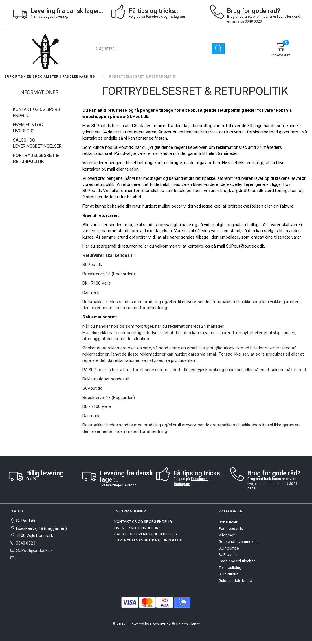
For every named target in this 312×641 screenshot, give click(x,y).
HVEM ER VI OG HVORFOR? (28, 127)
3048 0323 (25, 543)
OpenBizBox (160, 624)
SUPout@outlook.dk (34, 550)
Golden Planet (188, 624)
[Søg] (218, 48)
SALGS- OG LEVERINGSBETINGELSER (37, 143)
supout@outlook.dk (221, 348)
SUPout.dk (253, 190)
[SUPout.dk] (45, 50)
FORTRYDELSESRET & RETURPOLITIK (36, 158)
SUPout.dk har (104, 125)
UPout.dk (93, 190)
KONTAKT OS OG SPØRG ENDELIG (36, 112)
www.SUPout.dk (132, 116)
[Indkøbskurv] (280, 50)
